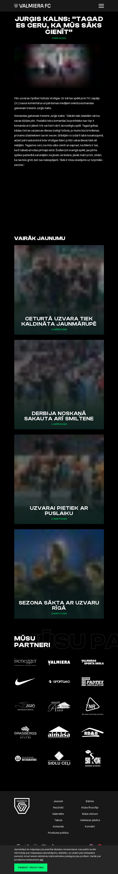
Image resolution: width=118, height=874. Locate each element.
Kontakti (90, 826)
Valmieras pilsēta (90, 820)
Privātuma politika (58, 832)
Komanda (58, 826)
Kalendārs (58, 813)
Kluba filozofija (89, 807)
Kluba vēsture (90, 813)
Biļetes (90, 801)
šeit (41, 859)
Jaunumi (58, 801)
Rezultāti (58, 807)
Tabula (58, 820)
